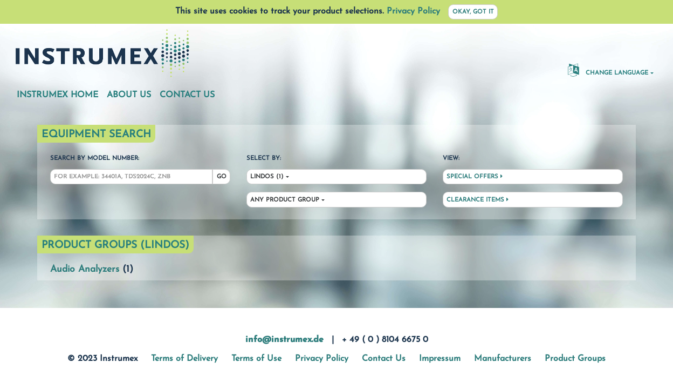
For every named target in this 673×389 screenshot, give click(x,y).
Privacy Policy (413, 11)
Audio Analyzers (84, 269)
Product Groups (575, 358)
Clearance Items (478, 200)
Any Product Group (284, 200)
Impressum (440, 358)
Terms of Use (256, 358)
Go (221, 177)
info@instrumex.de (284, 340)
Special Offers (475, 176)
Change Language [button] (608, 69)
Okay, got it (473, 12)
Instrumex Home (57, 95)
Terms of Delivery (184, 358)
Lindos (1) (267, 177)
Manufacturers (502, 358)
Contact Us (187, 95)
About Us (129, 95)
